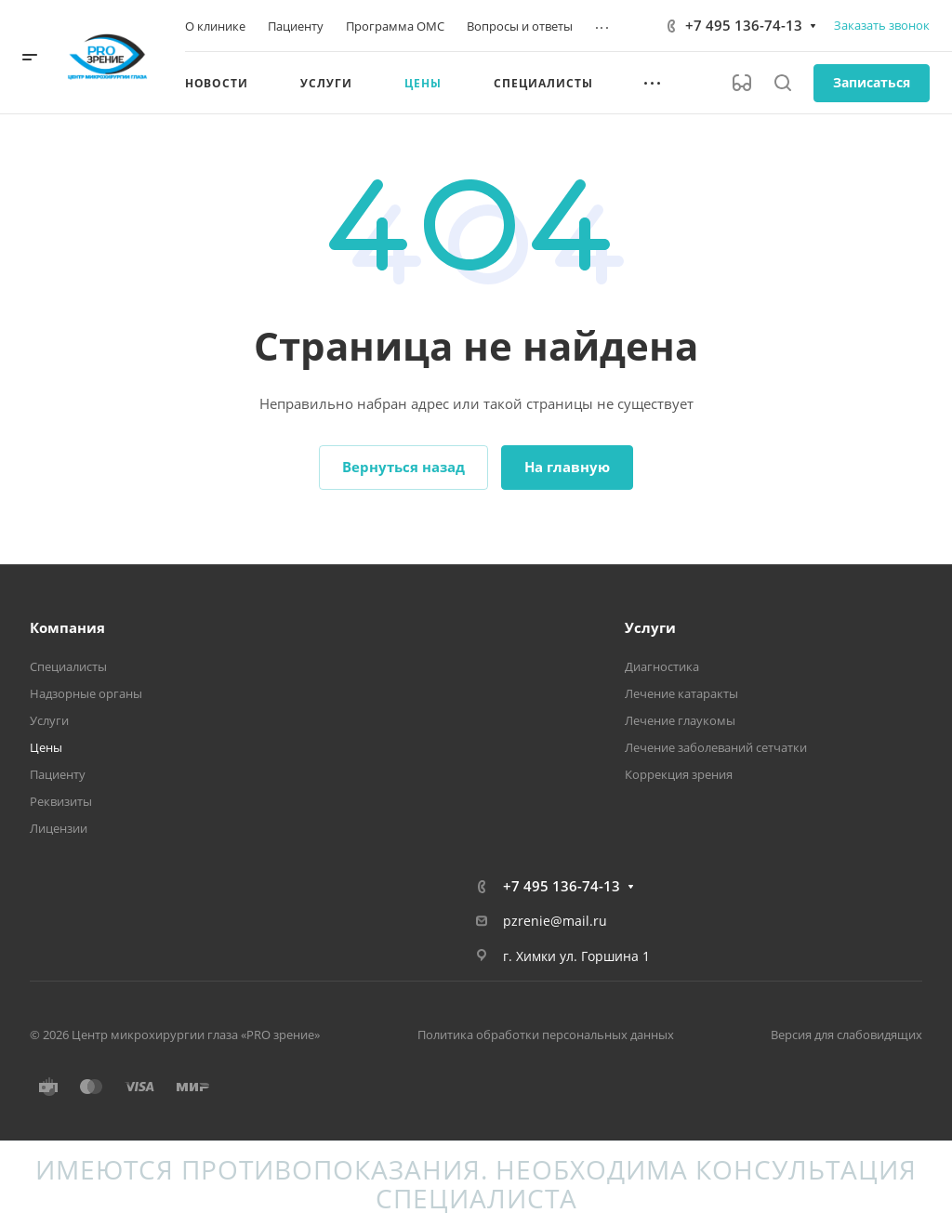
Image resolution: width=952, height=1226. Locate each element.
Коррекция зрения (679, 774)
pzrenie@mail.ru (555, 920)
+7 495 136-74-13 (743, 25)
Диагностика (662, 666)
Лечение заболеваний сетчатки (716, 747)
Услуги (49, 720)
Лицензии (58, 828)
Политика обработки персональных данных (545, 1034)
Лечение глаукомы (680, 720)
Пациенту (58, 774)
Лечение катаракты (681, 693)
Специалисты (68, 666)
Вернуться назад (403, 466)
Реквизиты (61, 801)
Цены (46, 747)
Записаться (871, 82)
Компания (67, 627)
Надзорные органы (86, 693)
